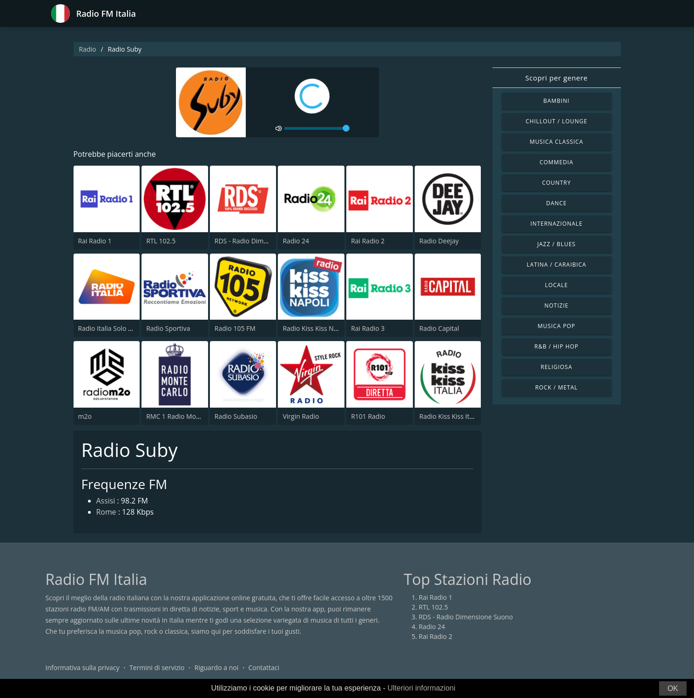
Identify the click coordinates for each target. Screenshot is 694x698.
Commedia (556, 162)
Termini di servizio (157, 667)
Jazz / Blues (556, 244)
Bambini (556, 101)
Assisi (105, 502)
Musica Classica (556, 142)
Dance (556, 203)
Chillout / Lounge (556, 121)
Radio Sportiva (168, 328)
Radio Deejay (439, 240)
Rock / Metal (556, 387)
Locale (556, 285)
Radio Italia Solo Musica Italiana (126, 328)
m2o (85, 416)
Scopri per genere (557, 77)
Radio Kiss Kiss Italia (449, 416)
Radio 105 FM (235, 328)
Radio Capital (439, 328)
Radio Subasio (236, 416)
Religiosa (557, 367)
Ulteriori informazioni (421, 688)
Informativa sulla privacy (83, 667)
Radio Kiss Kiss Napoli (315, 328)
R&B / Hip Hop (556, 346)
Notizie (557, 305)
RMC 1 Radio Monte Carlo (184, 416)
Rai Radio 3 (367, 328)
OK (672, 688)
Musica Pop (556, 326)
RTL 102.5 (160, 240)
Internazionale (556, 224)
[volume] (317, 128)
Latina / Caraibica (556, 264)
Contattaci (263, 667)
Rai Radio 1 (95, 240)
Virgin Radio (301, 416)
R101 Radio (368, 416)
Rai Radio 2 (367, 240)
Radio (87, 49)
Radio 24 (296, 240)
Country (556, 183)
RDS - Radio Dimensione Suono (262, 240)
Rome (106, 513)
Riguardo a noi (216, 667)
